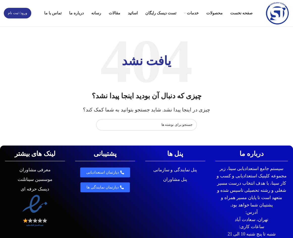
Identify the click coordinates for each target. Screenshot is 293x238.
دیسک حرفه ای (35, 189)
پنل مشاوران (175, 179)
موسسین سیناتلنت (35, 179)
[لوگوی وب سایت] (277, 12)
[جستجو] (146, 125)
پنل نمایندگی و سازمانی (175, 169)
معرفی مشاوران (35, 169)
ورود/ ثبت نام (17, 13)
